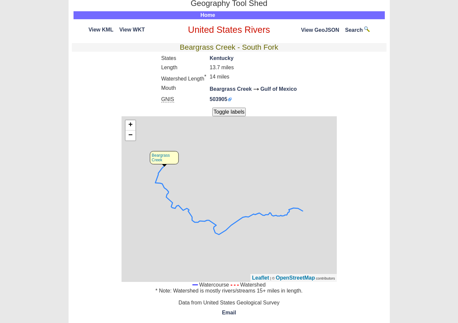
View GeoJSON (320, 30)
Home (207, 15)
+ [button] (130, 125)
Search (357, 30)
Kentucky (221, 58)
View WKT (132, 29)
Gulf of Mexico (278, 89)
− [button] (130, 135)
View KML (100, 29)
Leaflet (260, 278)
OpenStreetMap (295, 278)
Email (229, 312)
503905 (218, 99)
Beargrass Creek (231, 89)
